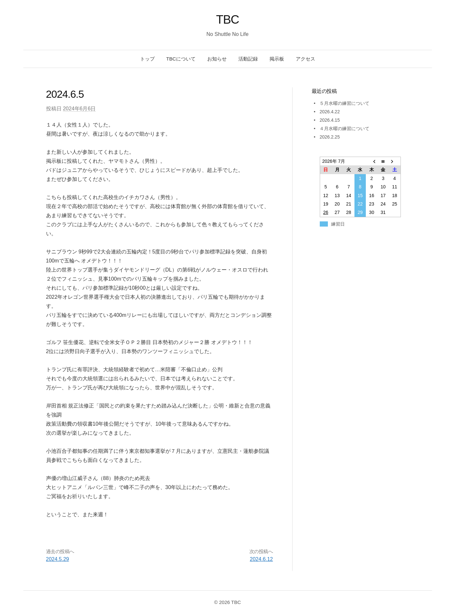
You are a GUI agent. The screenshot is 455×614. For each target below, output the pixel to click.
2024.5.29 (57, 559)
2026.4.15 (329, 120)
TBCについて (181, 58)
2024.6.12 (261, 559)
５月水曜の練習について (344, 103)
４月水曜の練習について (344, 128)
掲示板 (276, 58)
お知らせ (217, 58)
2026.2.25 (329, 137)
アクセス (305, 58)
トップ (147, 58)
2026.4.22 (329, 111)
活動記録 (248, 58)
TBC (227, 19)
